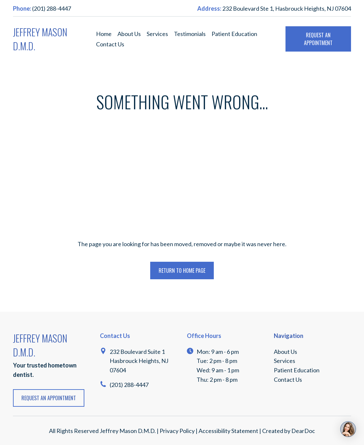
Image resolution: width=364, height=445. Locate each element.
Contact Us (110, 44)
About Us (129, 33)
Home (104, 33)
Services (157, 33)
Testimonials (190, 33)
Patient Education (234, 33)
